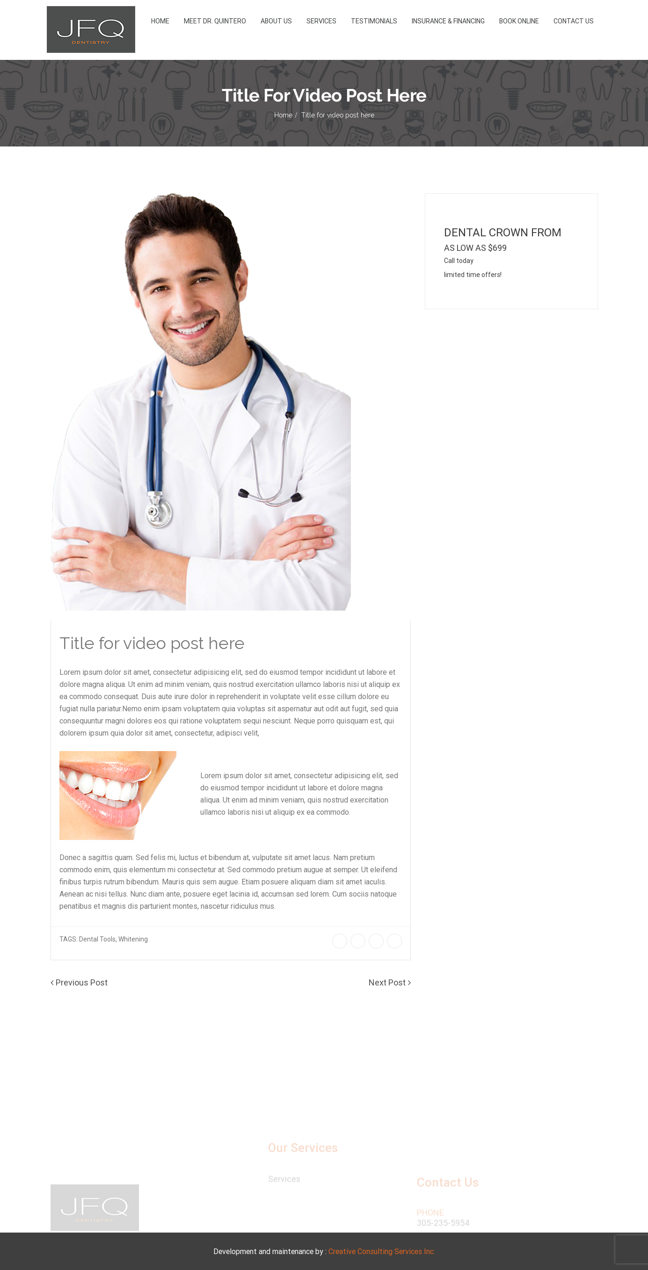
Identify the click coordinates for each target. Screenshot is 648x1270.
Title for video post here (337, 115)
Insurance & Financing (448, 21)
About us (276, 21)
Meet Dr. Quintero (215, 21)
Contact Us (573, 21)
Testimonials (374, 21)
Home (160, 21)
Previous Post (82, 982)
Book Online (519, 21)
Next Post (387, 982)
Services (321, 21)
